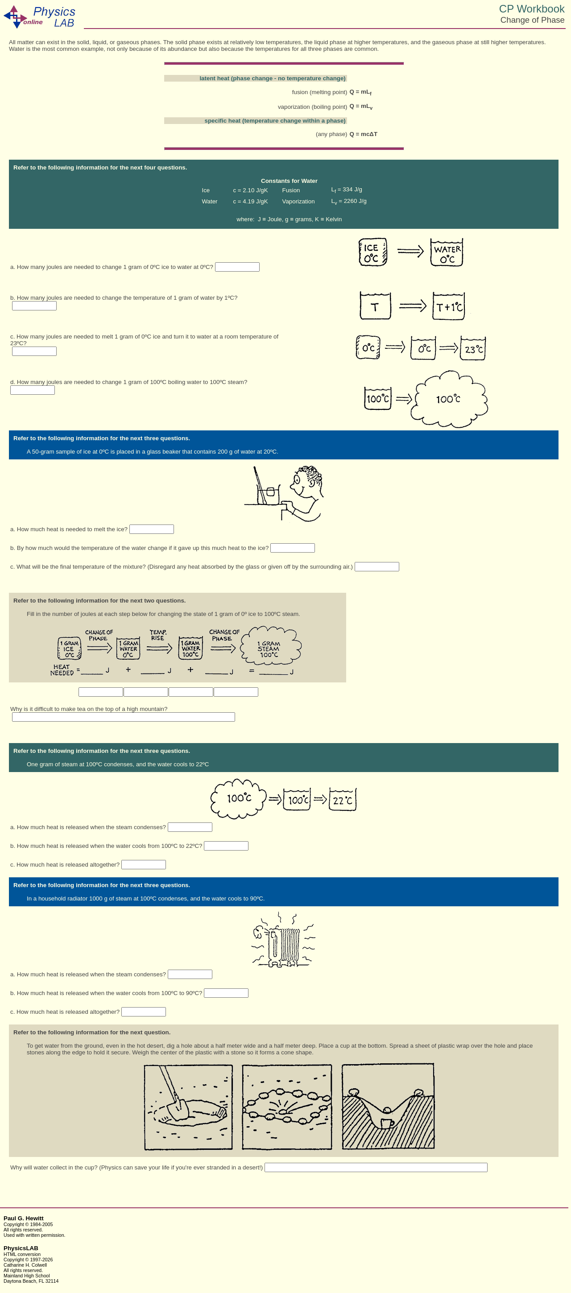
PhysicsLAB (21, 1248)
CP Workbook (532, 9)
